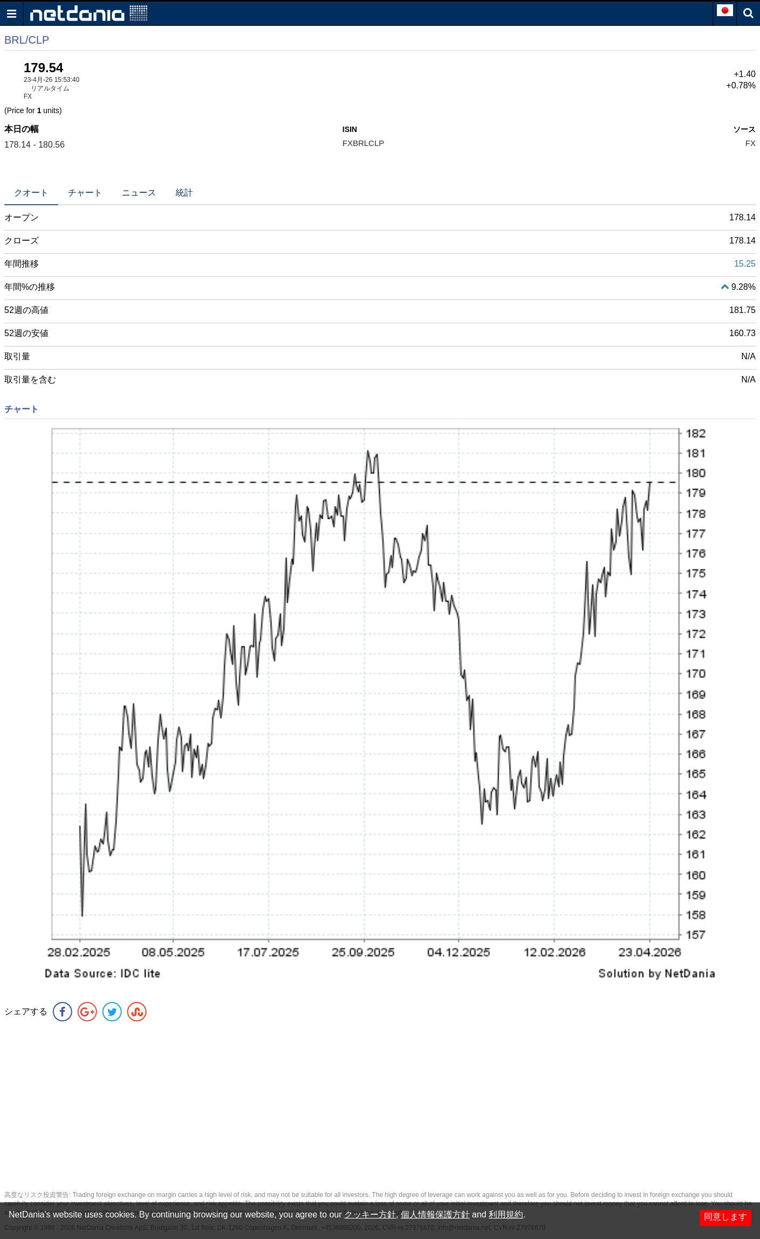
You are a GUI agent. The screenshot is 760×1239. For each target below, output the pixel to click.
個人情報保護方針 (435, 1214)
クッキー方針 (370, 1214)
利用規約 (506, 1214)
